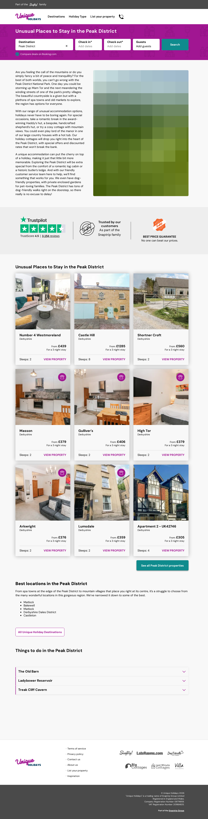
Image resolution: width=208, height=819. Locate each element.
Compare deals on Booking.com (38, 54)
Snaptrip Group (176, 810)
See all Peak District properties (162, 565)
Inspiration (73, 776)
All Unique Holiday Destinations (40, 632)
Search (175, 44)
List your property (102, 16)
